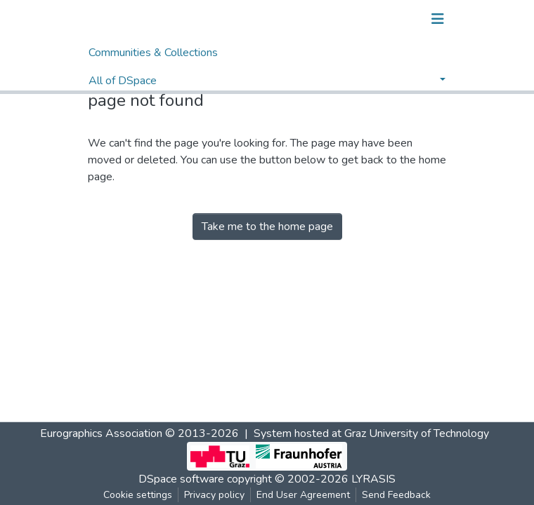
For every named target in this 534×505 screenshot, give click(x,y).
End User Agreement (303, 494)
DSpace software (181, 479)
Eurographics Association (101, 433)
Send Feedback (396, 494)
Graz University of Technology (416, 433)
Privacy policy (214, 494)
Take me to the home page (267, 226)
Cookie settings (137, 494)
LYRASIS (373, 479)
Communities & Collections (153, 52)
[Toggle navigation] (438, 19)
